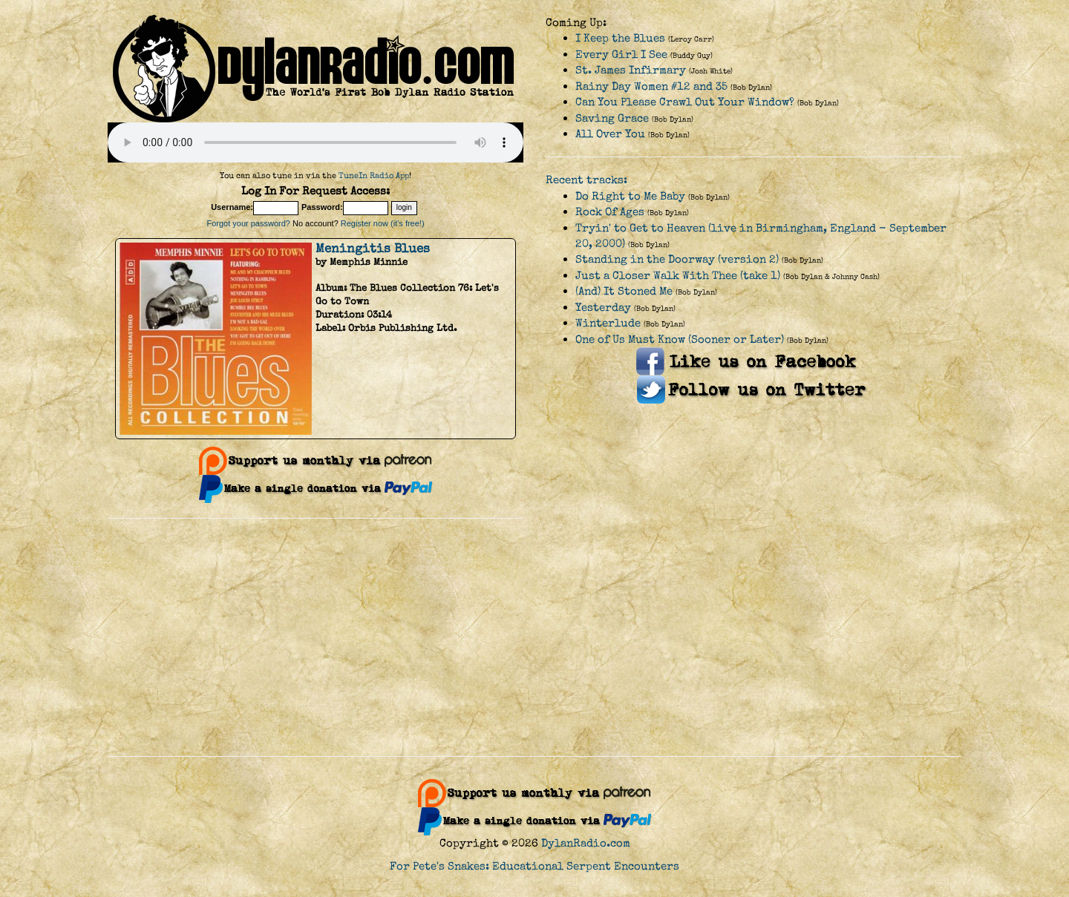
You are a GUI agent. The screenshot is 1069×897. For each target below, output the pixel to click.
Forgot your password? (248, 223)
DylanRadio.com (585, 843)
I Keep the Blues (620, 38)
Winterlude (608, 323)
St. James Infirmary (630, 70)
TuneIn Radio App (374, 175)
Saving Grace (612, 118)
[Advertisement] (534, 637)
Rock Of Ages (609, 212)
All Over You (610, 134)
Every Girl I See (621, 54)
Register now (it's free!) (383, 223)
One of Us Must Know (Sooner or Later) (679, 339)
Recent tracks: (586, 180)
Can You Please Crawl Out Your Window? (684, 102)
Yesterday (603, 307)
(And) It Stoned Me (624, 291)
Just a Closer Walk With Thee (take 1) (677, 276)
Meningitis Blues (373, 248)
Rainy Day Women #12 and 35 (651, 86)
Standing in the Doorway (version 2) (677, 259)
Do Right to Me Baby (630, 196)
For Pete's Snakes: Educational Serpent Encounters (534, 866)
